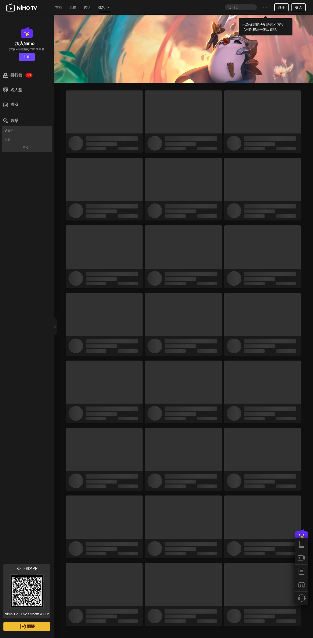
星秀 (8, 139)
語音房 (9, 130)
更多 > (27, 147)
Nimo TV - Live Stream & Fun (26, 590)
